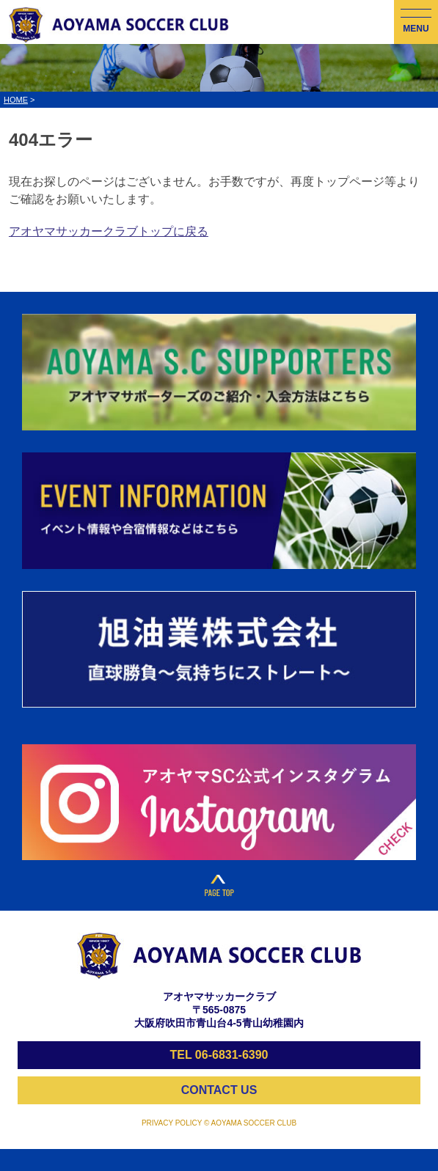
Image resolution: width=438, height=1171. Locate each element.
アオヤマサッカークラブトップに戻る (108, 231)
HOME (16, 99)
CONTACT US (219, 1090)
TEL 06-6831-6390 (218, 1055)
